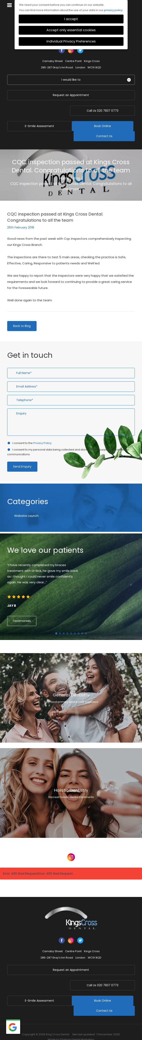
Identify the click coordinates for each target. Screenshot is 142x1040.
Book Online (37, 126)
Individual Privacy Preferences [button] (71, 41)
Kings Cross (92, 61)
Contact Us (104, 126)
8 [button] (82, 623)
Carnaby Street (52, 61)
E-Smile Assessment (37, 111)
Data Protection (70, 1031)
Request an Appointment (71, 95)
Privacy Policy (42, 433)
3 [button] (64, 623)
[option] (71, 575)
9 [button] (86, 623)
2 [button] (60, 623)
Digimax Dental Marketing (77, 1019)
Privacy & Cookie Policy (61, 1025)
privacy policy (113, 10)
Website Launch (26, 505)
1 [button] (56, 623)
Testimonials (22, 611)
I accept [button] (71, 19)
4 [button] (67, 623)
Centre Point (73, 61)
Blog (76, 168)
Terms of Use (122, 1025)
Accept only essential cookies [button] (71, 30)
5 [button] (71, 623)
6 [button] (75, 623)
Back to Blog (22, 316)
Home (64, 168)
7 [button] (78, 623)
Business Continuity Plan (27, 1025)
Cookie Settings (94, 1031)
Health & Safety (47, 1031)
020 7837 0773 (104, 111)
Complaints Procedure (95, 1025)
